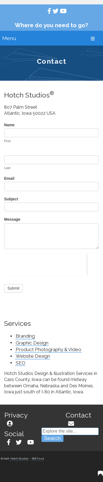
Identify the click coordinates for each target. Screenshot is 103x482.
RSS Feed (38, 458)
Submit (13, 288)
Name (9, 125)
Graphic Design (32, 342)
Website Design (33, 356)
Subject (11, 199)
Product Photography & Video (48, 349)
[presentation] (45, 265)
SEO (20, 362)
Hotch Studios (19, 458)
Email (9, 178)
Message (12, 219)
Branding (25, 336)
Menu (9, 38)
